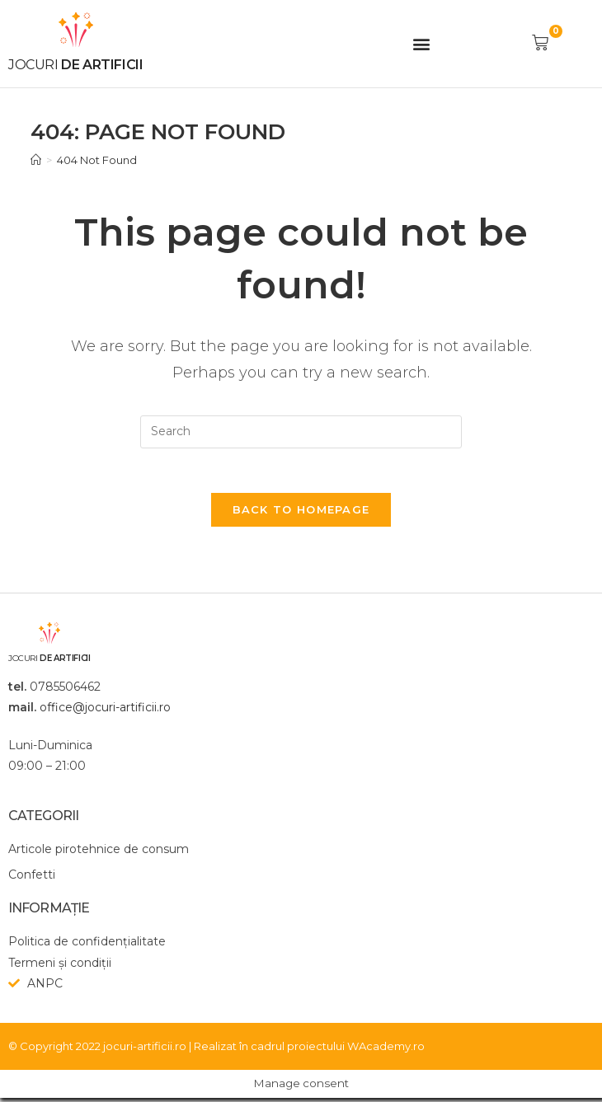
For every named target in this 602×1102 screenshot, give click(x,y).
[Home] (36, 159)
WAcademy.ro (386, 1050)
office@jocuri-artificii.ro (105, 712)
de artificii (75, 65)
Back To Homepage (301, 514)
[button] (421, 43)
